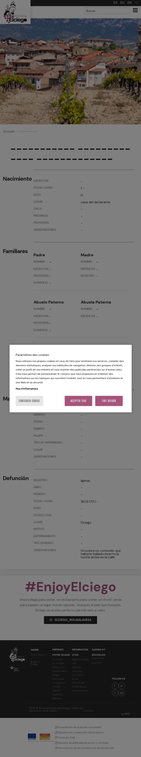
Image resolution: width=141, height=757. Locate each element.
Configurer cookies (29, 401)
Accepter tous (78, 401)
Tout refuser (109, 401)
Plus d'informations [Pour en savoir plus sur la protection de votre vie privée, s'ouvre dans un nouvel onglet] (27, 388)
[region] (71, 378)
